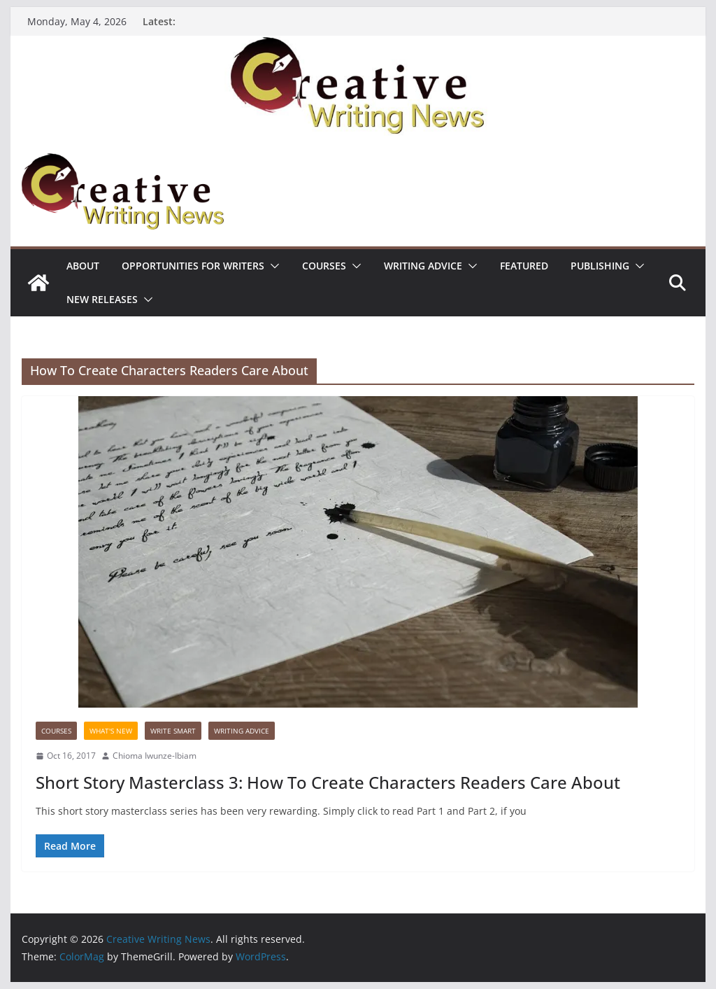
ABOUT (82, 265)
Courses (324, 265)
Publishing (600, 265)
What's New (111, 731)
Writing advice (423, 265)
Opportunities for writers (193, 265)
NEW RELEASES (102, 299)
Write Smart (173, 731)
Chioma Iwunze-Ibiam (154, 756)
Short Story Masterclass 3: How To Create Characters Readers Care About (328, 782)
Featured (524, 265)
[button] (272, 266)
